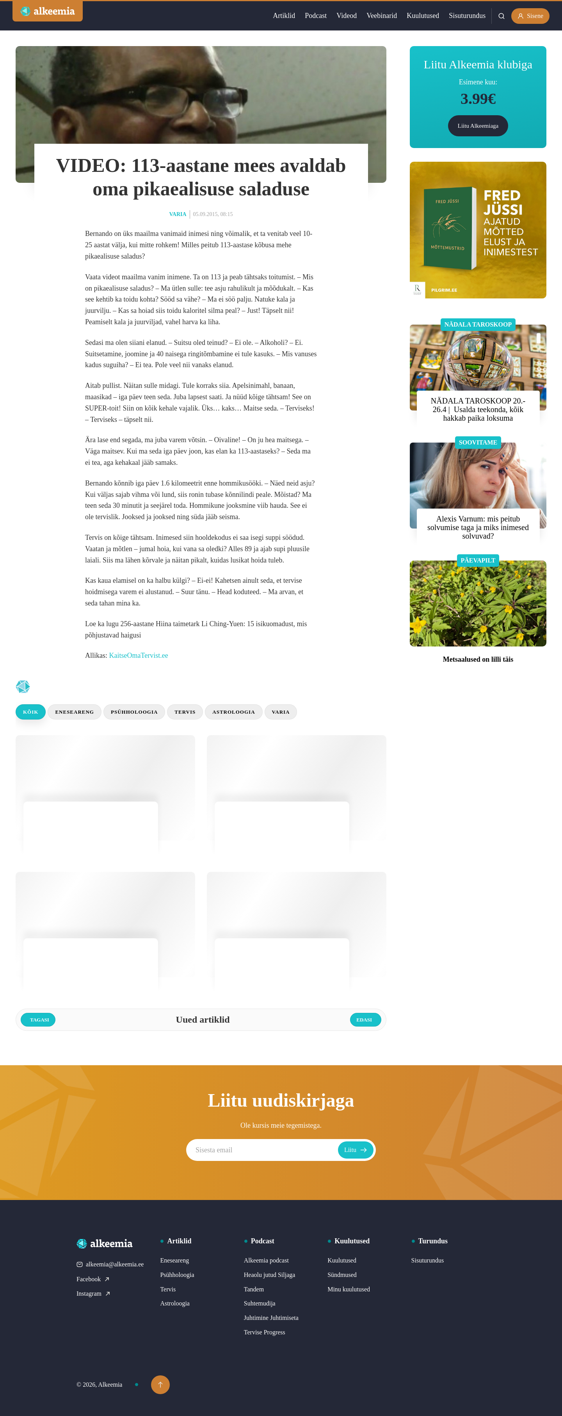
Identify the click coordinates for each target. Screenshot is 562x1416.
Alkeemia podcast (266, 1260)
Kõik (30, 712)
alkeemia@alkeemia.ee (110, 1264)
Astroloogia (233, 712)
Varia (178, 214)
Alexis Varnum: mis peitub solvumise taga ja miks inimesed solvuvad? (478, 527)
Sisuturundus (467, 16)
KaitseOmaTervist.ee (138, 655)
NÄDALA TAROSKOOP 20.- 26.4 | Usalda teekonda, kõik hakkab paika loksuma (478, 409)
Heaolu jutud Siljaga (269, 1274)
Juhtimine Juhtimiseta (271, 1317)
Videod (346, 16)
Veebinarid (381, 16)
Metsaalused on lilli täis (478, 659)
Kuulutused (423, 16)
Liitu (355, 1150)
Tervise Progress (264, 1332)
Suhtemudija (260, 1303)
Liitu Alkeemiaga (478, 126)
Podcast (316, 16)
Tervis (185, 712)
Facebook (93, 1279)
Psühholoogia (134, 712)
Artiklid (284, 16)
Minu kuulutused (348, 1289)
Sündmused (342, 1274)
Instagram (93, 1293)
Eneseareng (74, 712)
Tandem (254, 1289)
